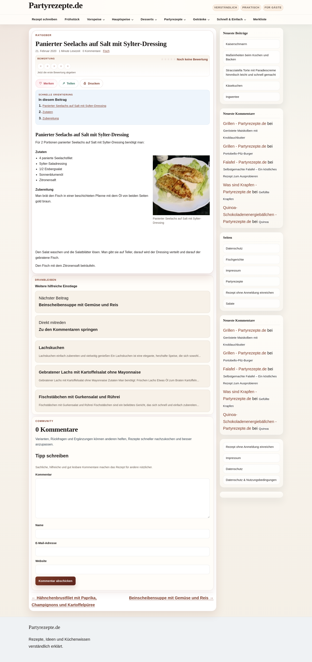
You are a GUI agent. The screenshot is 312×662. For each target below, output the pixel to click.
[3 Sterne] (54, 66)
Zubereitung (51, 118)
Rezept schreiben (44, 19)
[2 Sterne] (47, 66)
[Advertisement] (122, 238)
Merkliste (260, 19)
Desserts (147, 19)
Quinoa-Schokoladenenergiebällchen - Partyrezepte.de (250, 214)
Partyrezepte (173, 19)
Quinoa (264, 222)
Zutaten (48, 112)
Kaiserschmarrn (236, 44)
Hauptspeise (121, 19)
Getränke (199, 19)
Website (41, 561)
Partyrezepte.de (56, 5)
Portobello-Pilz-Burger (238, 153)
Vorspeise (94, 19)
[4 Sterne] (61, 66)
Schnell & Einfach (230, 19)
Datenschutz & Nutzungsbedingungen (251, 480)
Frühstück (72, 19)
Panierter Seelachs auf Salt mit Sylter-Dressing (74, 105)
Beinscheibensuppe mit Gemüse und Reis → (171, 598)
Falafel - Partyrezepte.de (245, 162)
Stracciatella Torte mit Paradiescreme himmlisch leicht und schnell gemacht (251, 72)
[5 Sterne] (67, 66)
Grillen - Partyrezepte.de (244, 123)
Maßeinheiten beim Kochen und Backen (247, 57)
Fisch (106, 51)
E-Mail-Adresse (46, 543)
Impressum (233, 270)
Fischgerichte (235, 259)
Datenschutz (234, 248)
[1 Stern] (40, 66)
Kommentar (43, 474)
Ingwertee (232, 96)
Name (39, 525)
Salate (230, 303)
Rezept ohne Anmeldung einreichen (250, 292)
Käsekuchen (234, 85)
